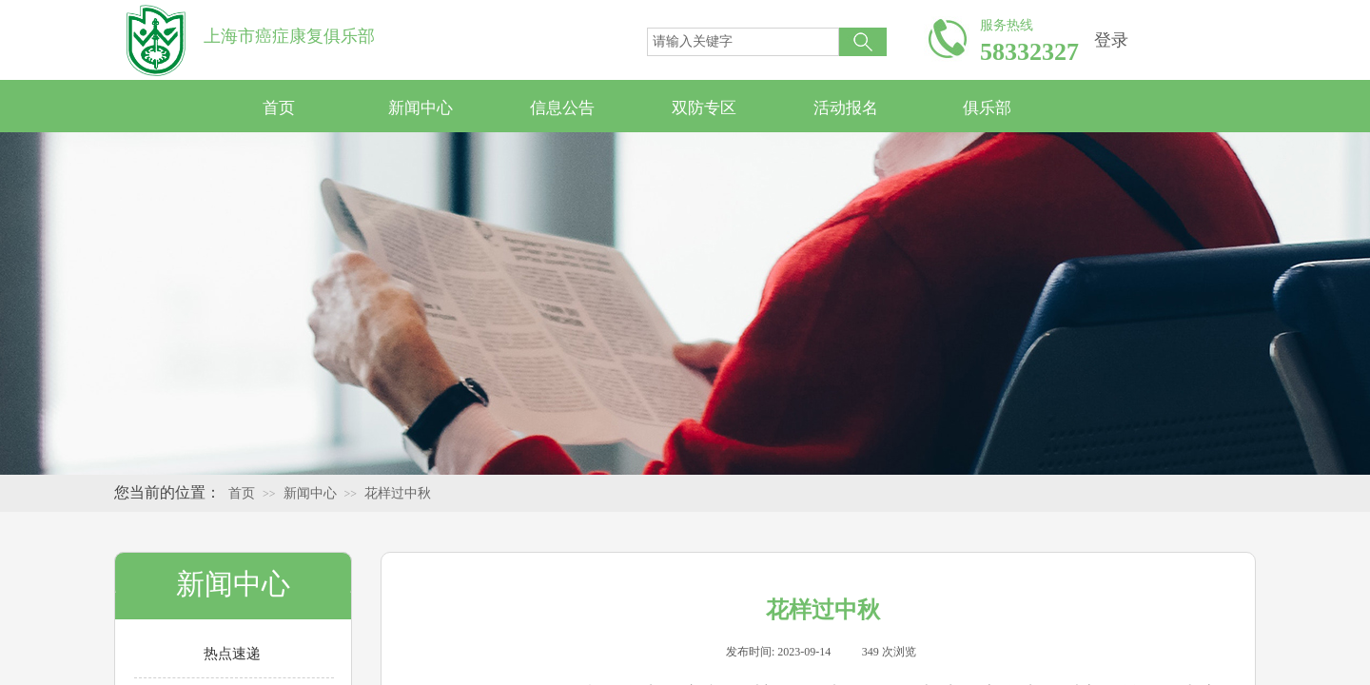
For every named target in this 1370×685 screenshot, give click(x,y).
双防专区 (704, 108)
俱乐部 (987, 108)
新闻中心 (420, 108)
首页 (279, 108)
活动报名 (845, 108)
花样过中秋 (397, 493)
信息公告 (562, 108)
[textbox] (743, 42)
